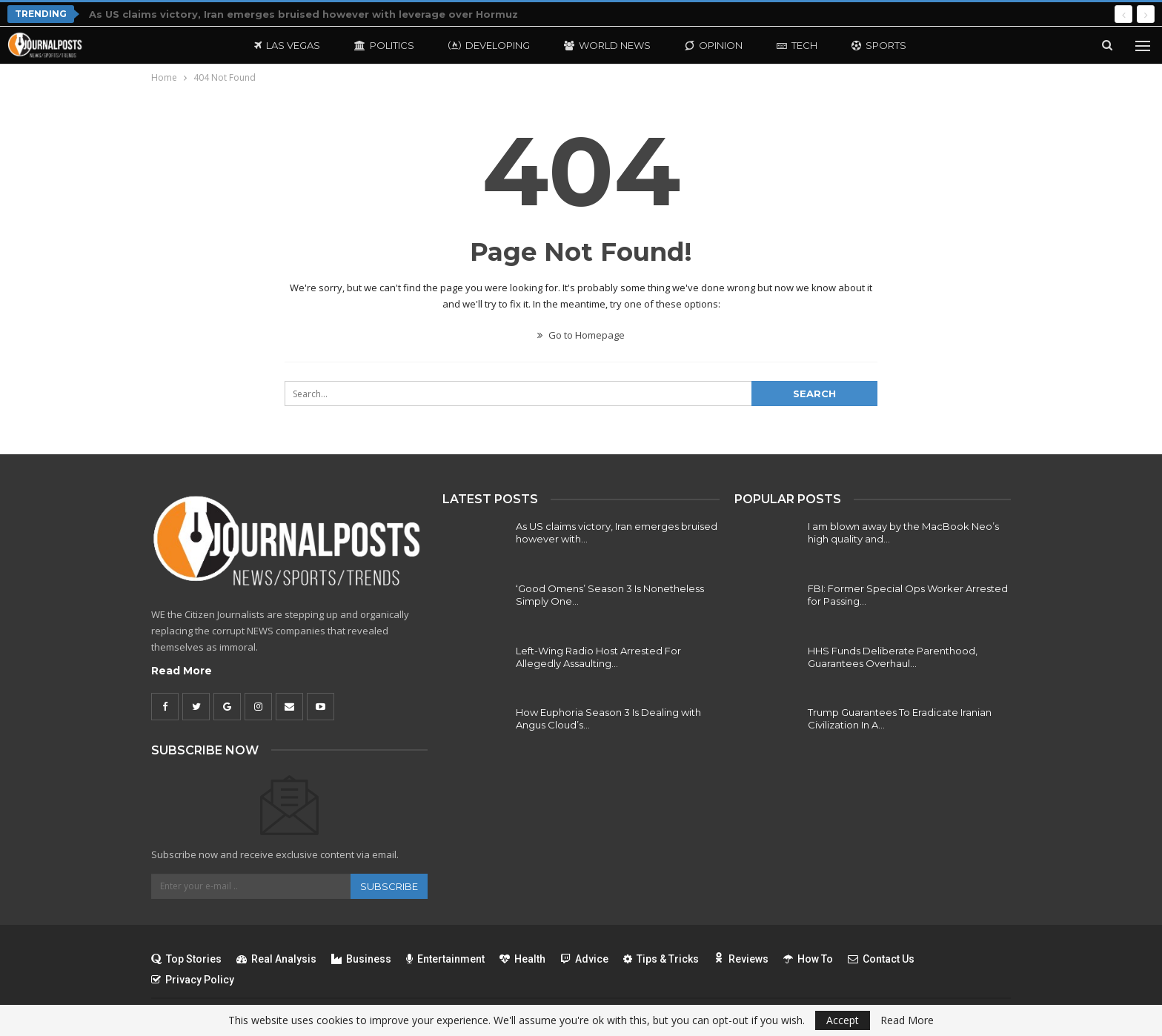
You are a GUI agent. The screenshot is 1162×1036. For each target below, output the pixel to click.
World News (607, 45)
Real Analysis (276, 959)
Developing (489, 45)
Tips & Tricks (661, 959)
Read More (181, 670)
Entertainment (445, 959)
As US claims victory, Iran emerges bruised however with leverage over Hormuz (303, 14)
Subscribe (389, 886)
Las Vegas (287, 45)
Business (361, 959)
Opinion (714, 45)
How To (808, 959)
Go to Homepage (581, 335)
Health (522, 959)
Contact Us (881, 959)
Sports (878, 45)
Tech (797, 45)
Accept (842, 1020)
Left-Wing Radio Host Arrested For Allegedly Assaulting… (598, 657)
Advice (584, 959)
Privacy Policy (192, 980)
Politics (384, 45)
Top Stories (186, 959)
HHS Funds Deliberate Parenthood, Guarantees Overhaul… (892, 657)
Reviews (741, 959)
